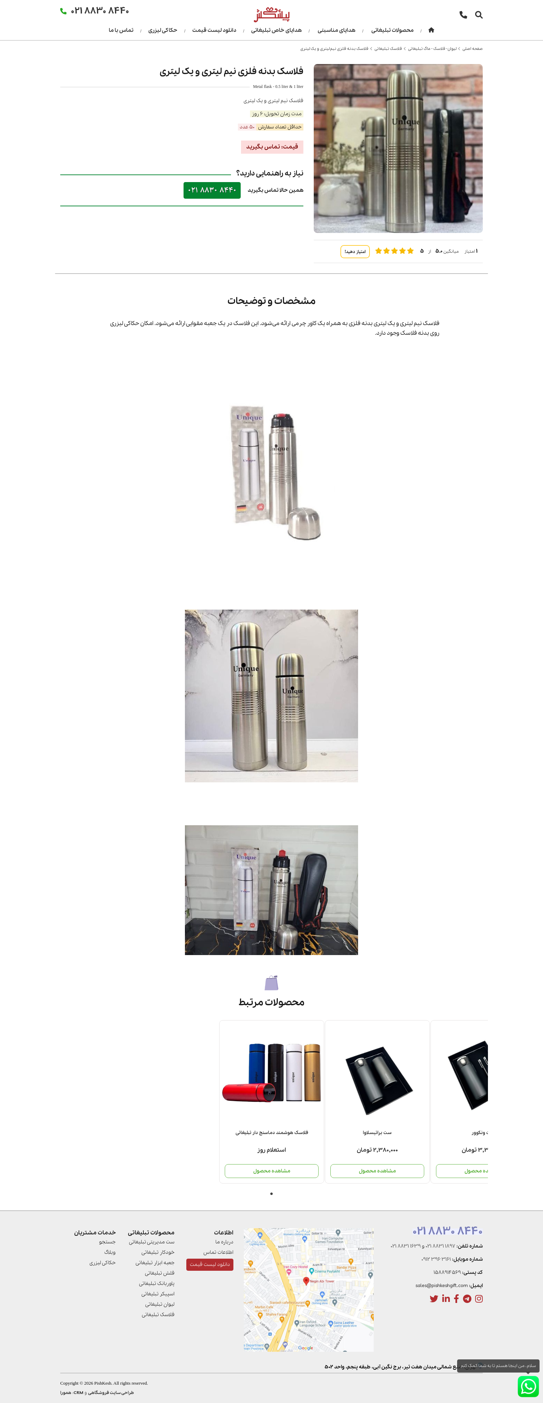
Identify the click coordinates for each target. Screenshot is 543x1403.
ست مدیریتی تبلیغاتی (152, 1242)
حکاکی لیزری (162, 30)
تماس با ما (121, 30)
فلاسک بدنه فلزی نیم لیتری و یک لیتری (334, 49)
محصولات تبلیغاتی (392, 30)
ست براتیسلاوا (324, 1133)
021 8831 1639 (406, 1246)
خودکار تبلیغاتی (158, 1252)
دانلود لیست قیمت (214, 30)
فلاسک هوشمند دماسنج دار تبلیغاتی (430, 1133)
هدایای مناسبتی (336, 30)
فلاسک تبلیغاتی (388, 49)
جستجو (107, 1242)
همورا (65, 1393)
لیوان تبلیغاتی (160, 1304)
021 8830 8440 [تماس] (100, 10)
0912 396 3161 (436, 1259)
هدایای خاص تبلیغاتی (276, 30)
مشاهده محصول (429, 1171)
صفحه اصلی (473, 49)
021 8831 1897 (440, 1246)
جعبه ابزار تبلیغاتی (155, 1262)
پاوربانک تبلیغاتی (157, 1283)
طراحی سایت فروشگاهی (111, 1393)
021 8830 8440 (212, 190)
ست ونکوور (218, 1133)
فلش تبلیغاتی (160, 1273)
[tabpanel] (429, 1102)
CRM (78, 1393)
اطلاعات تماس (218, 1252)
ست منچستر (113, 1133)
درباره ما (224, 1242)
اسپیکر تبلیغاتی (158, 1293)
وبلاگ (110, 1252)
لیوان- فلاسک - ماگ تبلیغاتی (432, 49)
